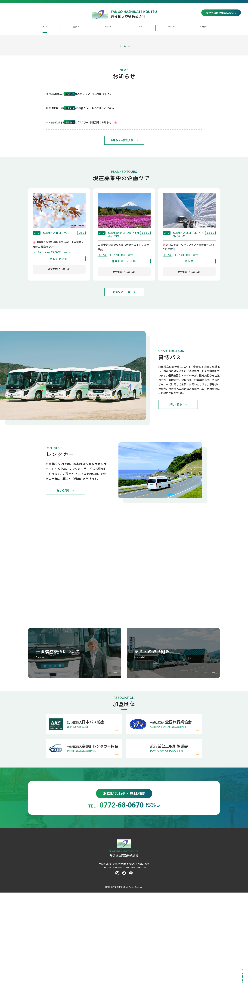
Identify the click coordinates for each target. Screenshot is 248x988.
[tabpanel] (124, 90)
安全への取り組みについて (221, 13)
